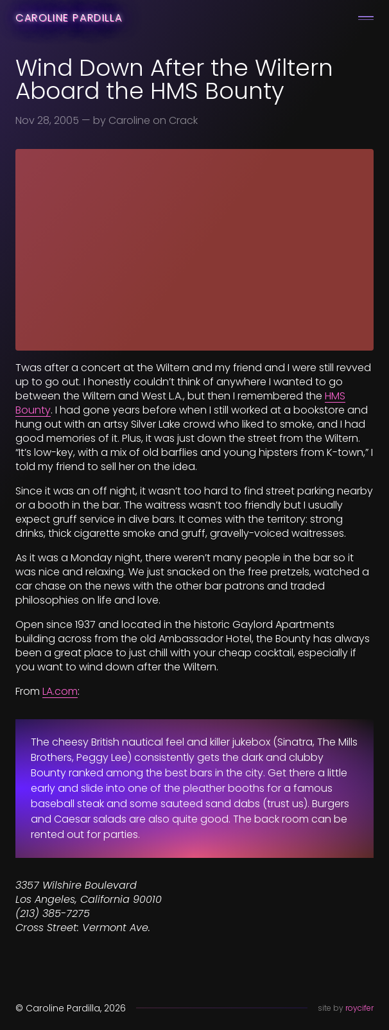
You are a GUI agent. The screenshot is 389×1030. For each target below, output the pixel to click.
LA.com (60, 691)
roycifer (359, 1007)
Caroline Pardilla (68, 17)
